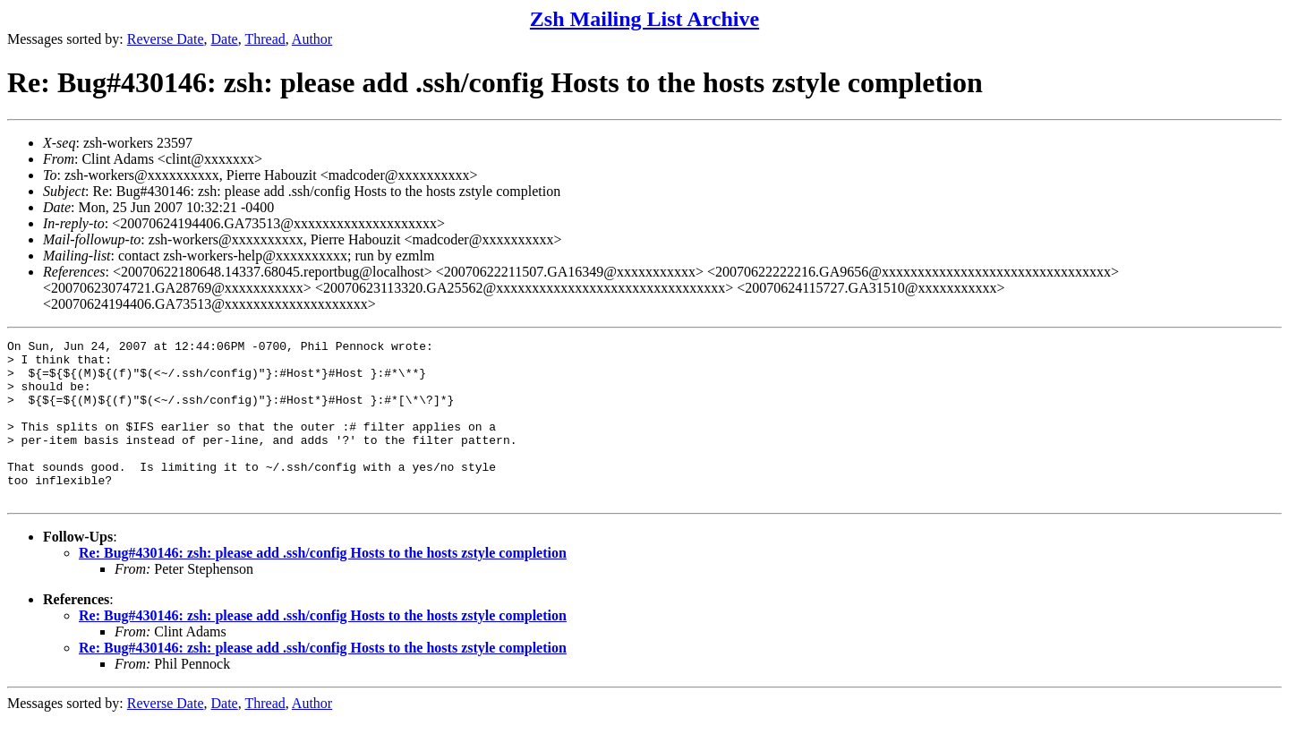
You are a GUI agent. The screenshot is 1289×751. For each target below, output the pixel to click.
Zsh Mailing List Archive (644, 18)
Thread (264, 39)
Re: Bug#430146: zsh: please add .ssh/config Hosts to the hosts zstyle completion (323, 585)
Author (312, 39)
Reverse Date (165, 39)
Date (224, 39)
